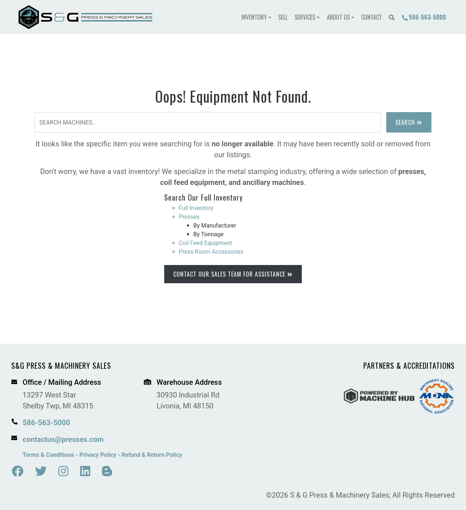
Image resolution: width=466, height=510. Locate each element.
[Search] (208, 122)
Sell (283, 17)
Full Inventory (196, 208)
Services (305, 17)
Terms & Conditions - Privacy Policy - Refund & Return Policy (102, 454)
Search (408, 122)
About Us (338, 17)
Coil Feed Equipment (205, 243)
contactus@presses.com (63, 439)
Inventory (254, 17)
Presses (189, 216)
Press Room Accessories (211, 251)
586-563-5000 (424, 17)
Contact (371, 17)
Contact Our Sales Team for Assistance (233, 274)
